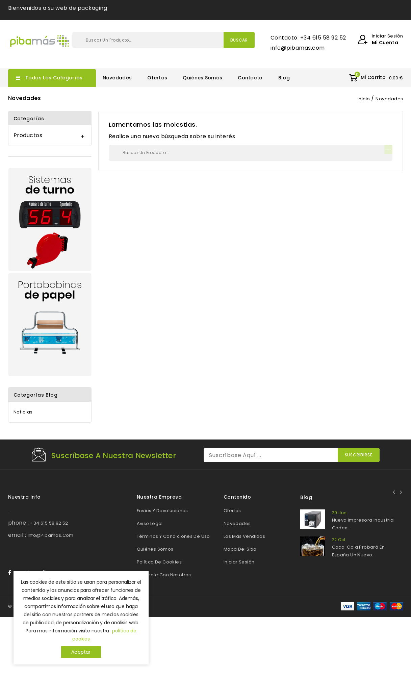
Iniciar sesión (239, 562)
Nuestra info (24, 497)
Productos (28, 135)
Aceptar (81, 652)
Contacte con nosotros (164, 575)
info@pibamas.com (51, 535)
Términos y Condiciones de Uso (173, 536)
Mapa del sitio (240, 549)
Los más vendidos (244, 536)
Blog (284, 77)
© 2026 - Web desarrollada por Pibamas (57, 667)
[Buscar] (163, 40)
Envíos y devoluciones (162, 510)
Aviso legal (150, 523)
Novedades (117, 77)
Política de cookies (159, 562)
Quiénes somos (202, 77)
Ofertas (157, 77)
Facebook (13, 633)
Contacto (250, 77)
